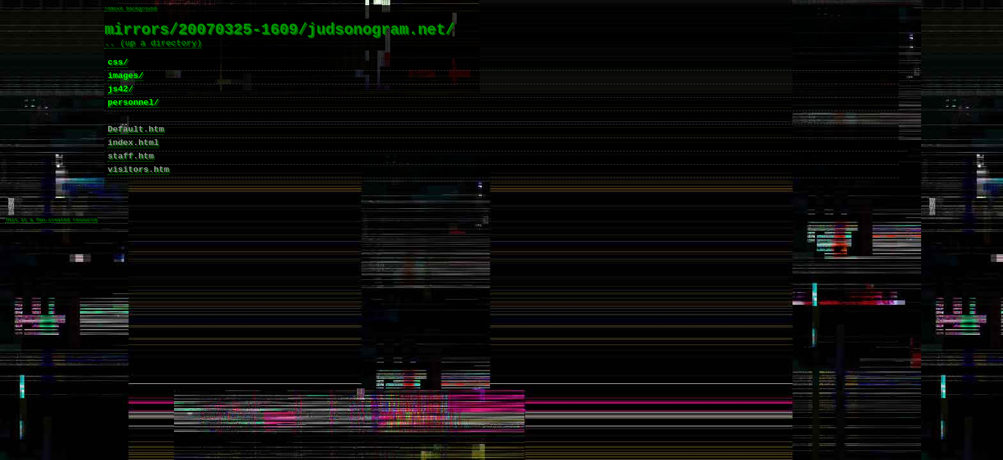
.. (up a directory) (152, 49)
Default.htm (135, 149)
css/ (117, 72)
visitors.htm (138, 195)
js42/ (120, 103)
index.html (133, 164)
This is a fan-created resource (51, 253)
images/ (125, 87)
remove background (130, 8)
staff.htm (130, 179)
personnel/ (133, 118)
